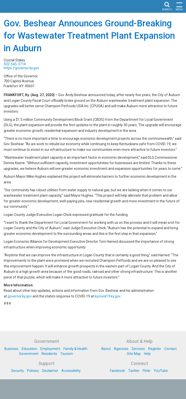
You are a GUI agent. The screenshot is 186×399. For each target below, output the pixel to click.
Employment (50, 349)
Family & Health (75, 349)
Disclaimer (50, 371)
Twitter (134, 371)
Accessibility (71, 371)
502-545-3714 (15, 64)
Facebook (117, 371)
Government (28, 354)
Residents (49, 354)
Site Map (134, 354)
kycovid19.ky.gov (107, 296)
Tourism (66, 354)
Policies (33, 371)
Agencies (121, 349)
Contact (170, 349)
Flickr (147, 371)
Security (17, 371)
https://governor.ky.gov (21, 68)
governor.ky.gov (20, 296)
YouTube (161, 371)
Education (29, 349)
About (106, 349)
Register (154, 349)
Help (147, 354)
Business (11, 349)
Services (138, 349)
